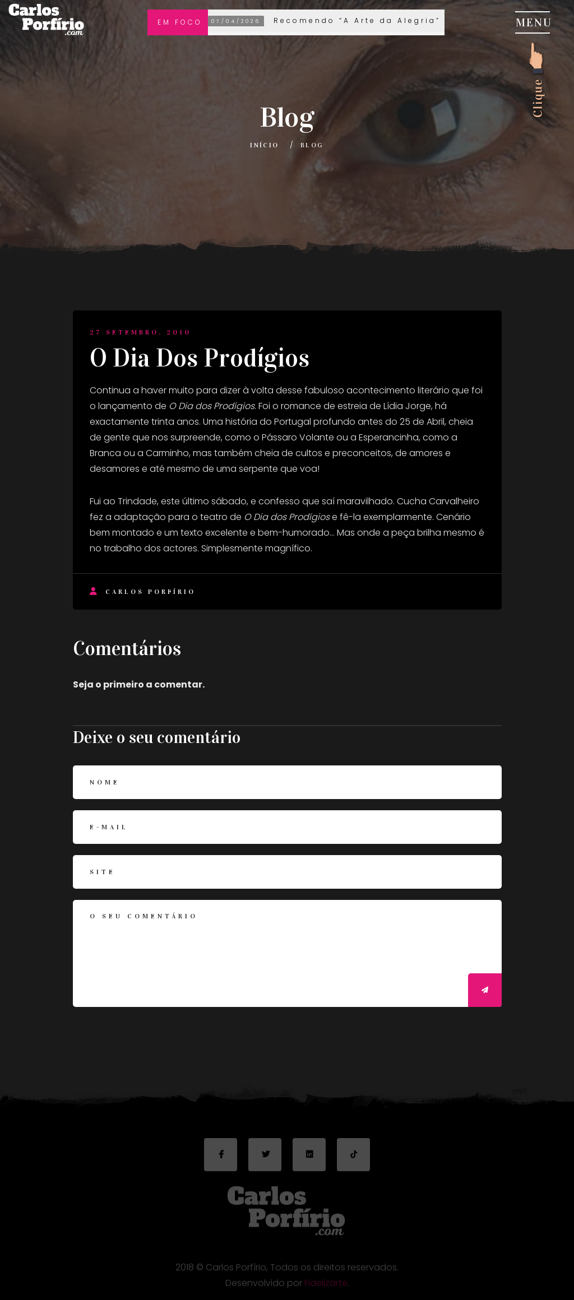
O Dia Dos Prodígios (199, 358)
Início (264, 145)
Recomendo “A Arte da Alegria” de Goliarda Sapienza (385, 21)
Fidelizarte (326, 1285)
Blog (312, 145)
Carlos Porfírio (143, 591)
